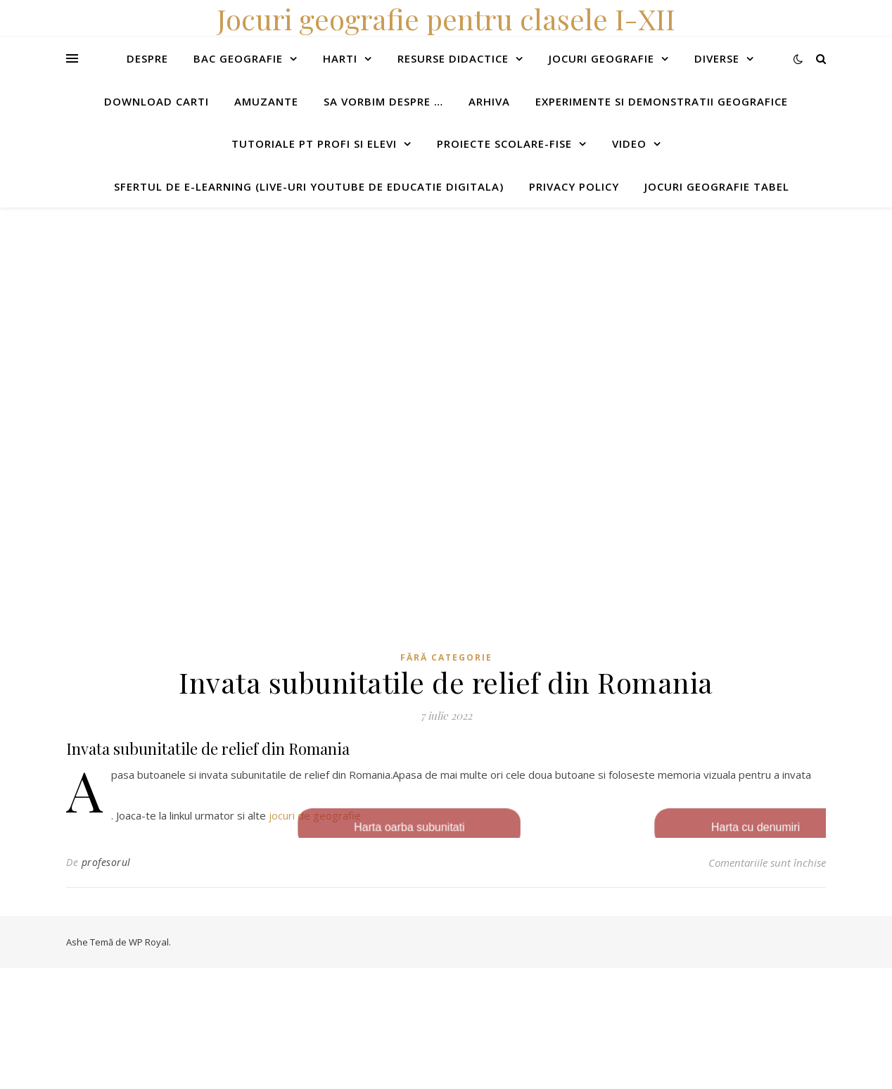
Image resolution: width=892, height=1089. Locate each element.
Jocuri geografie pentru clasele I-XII (446, 18)
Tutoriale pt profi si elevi (314, 143)
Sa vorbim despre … (383, 101)
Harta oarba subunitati (400, 828)
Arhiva (489, 101)
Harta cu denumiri (763, 828)
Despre (147, 58)
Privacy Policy (574, 186)
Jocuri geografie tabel (716, 186)
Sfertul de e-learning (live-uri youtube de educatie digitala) (309, 186)
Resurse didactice (453, 58)
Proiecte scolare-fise (504, 143)
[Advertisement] (422, 306)
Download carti (156, 101)
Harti (340, 58)
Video (629, 143)
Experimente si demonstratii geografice (661, 101)
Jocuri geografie (601, 58)
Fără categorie (446, 657)
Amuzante (266, 101)
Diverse (716, 58)
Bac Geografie (238, 58)
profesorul (106, 862)
